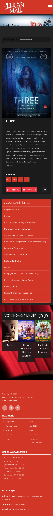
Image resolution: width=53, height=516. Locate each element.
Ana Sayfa (9, 40)
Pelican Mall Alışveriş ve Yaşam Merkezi (18, 397)
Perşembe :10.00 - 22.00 (14, 468)
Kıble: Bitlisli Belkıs (12, 261)
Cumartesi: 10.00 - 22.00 (14, 475)
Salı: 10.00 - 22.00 (11, 461)
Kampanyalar (11, 426)
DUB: (8, 179)
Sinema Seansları (25, 40)
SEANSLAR (10, 174)
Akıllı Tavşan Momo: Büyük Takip (18, 299)
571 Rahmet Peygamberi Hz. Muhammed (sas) (25, 242)
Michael (7, 216)
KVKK (31, 430)
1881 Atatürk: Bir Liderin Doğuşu (18, 235)
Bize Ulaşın (33, 435)
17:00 (14, 179)
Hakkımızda (11, 435)
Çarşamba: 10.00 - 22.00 (14, 465)
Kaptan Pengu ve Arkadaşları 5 (18, 293)
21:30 (27, 179)
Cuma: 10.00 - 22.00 (12, 471)
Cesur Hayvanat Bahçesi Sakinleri (19, 222)
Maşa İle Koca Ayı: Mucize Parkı (18, 280)
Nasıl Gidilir (33, 426)
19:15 (20, 179)
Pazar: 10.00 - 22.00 (12, 478)
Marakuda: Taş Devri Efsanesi (17, 229)
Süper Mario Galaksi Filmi (15, 254)
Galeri (31, 421)
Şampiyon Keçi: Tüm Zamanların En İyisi (22, 273)
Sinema (9, 430)
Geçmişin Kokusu (12, 210)
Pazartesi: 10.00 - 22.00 (13, 458)
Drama (7, 267)
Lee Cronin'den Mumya (15, 248)
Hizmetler (10, 439)
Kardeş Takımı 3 (11, 286)
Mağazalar (10, 421)
